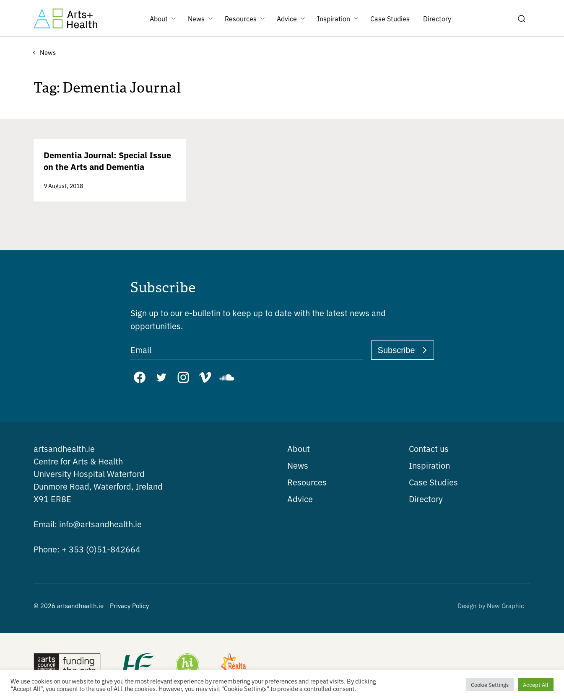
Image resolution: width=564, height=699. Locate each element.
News (297, 465)
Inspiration (429, 465)
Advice (300, 499)
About (298, 448)
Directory (426, 499)
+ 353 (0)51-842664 (87, 549)
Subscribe (396, 350)
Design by (490, 605)
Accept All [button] (535, 685)
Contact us (429, 448)
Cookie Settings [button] (490, 685)
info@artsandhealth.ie (88, 524)
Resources (307, 482)
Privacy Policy (129, 605)
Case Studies (433, 482)
